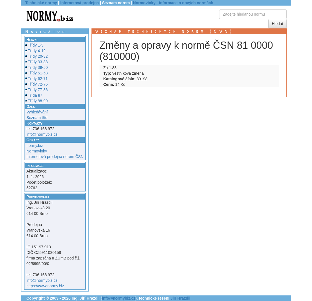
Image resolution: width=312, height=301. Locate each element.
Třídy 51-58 (38, 73)
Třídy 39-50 (38, 67)
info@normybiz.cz (41, 134)
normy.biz (34, 145)
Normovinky (36, 151)
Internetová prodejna (79, 3)
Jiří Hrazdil (180, 298)
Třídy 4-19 (37, 50)
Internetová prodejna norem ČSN (54, 156)
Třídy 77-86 (38, 90)
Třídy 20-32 (38, 56)
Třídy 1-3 (35, 45)
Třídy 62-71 (38, 78)
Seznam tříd (36, 117)
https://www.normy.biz (45, 286)
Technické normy (41, 3)
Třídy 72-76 (38, 84)
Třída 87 (35, 95)
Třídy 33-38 (38, 62)
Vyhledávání (37, 112)
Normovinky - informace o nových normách (173, 3)
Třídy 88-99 (38, 101)
